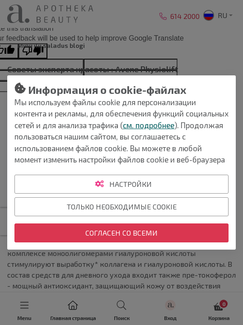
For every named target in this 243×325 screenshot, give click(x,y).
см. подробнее (148, 125)
